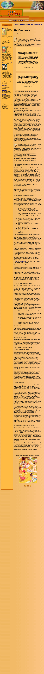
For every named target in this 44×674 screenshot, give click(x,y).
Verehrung (4, 85)
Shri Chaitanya (5, 46)
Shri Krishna (5, 28)
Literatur (4, 94)
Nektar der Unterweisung (20, 261)
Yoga (28, 24)
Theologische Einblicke (20, 24)
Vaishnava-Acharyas (7, 79)
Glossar (4, 101)
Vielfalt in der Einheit (7, 62)
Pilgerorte (4, 90)
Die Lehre (7, 25)
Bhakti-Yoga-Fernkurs (36, 24)
